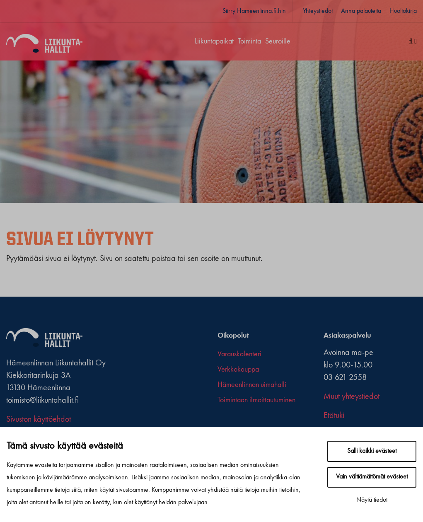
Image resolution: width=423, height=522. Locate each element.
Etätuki (334, 416)
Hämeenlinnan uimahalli (252, 385)
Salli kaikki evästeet (371, 451)
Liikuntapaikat (214, 41)
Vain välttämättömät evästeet (372, 477)
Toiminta (249, 41)
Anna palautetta (361, 11)
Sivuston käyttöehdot (38, 420)
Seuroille (277, 41)
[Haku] (410, 42)
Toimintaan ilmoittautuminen (256, 400)
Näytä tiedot (371, 500)
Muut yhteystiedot (351, 397)
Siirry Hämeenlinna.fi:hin (254, 11)
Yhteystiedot (318, 11)
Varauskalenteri (239, 354)
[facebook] (221, 422)
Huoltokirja (403, 11)
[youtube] (244, 422)
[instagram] (236, 422)
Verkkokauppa (238, 369)
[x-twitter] (228, 422)
